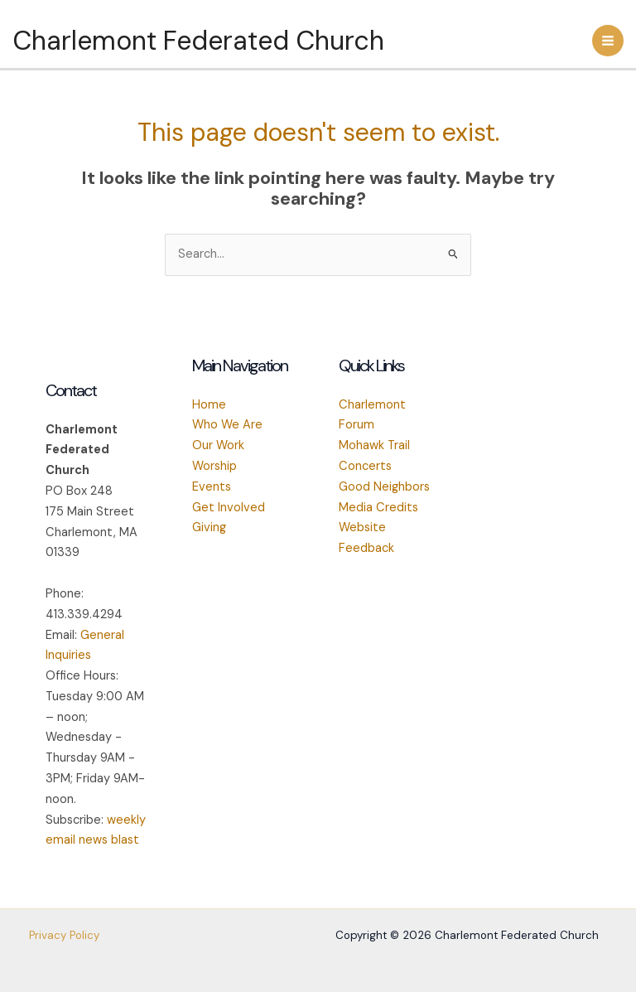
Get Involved (228, 507)
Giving (209, 527)
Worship (214, 466)
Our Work (218, 445)
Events (211, 487)
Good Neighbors (384, 487)
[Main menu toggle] (608, 40)
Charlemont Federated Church (198, 40)
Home (209, 405)
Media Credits (378, 507)
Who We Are (227, 425)
